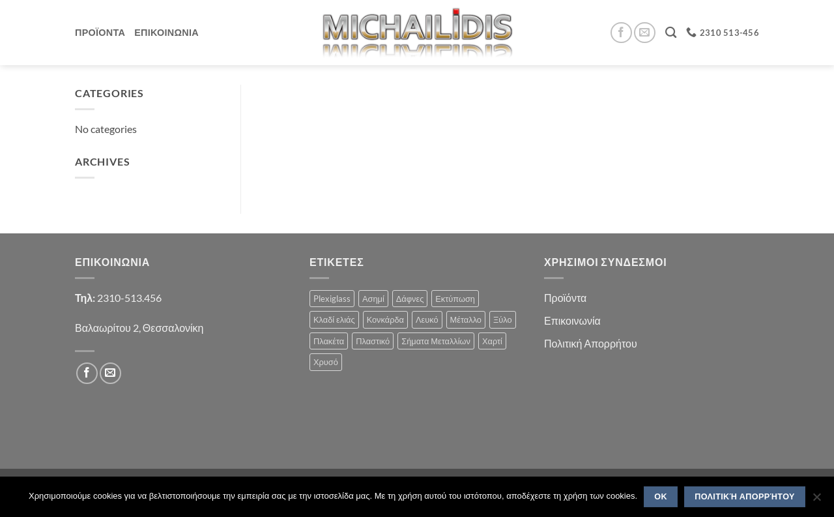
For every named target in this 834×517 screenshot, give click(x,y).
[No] (816, 500)
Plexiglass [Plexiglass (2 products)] (332, 298)
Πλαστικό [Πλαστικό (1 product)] (373, 341)
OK (660, 496)
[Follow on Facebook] (621, 33)
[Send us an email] (644, 33)
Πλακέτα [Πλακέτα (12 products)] (328, 341)
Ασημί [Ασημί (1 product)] (373, 298)
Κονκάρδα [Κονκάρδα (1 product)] (385, 319)
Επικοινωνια (166, 32)
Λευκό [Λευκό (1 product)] (427, 319)
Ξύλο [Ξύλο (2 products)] (502, 319)
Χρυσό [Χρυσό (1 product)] (325, 362)
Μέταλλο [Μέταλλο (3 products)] (466, 319)
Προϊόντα (565, 297)
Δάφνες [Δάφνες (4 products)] (410, 298)
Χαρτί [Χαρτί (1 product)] (492, 341)
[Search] (670, 33)
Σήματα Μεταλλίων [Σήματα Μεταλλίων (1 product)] (435, 341)
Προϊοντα (100, 32)
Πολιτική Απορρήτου (590, 343)
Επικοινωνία (572, 320)
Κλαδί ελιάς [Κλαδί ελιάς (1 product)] (334, 319)
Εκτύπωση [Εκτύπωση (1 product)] (455, 298)
